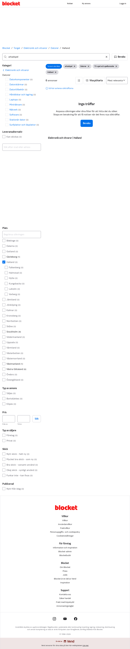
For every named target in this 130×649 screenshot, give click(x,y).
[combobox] (55, 56)
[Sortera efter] (117, 80)
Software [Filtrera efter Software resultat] (15, 114)
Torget (17, 48)
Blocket (6, 48)
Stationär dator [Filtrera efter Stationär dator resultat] (19, 119)
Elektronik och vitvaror (35, 48)
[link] (15, 70)
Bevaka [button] (86, 123)
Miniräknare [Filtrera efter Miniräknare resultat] (17, 104)
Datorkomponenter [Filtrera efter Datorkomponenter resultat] (21, 79)
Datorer (55, 48)
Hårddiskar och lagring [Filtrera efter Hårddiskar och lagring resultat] (22, 94)
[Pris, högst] (23, 418)
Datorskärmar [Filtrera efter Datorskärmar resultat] (18, 84)
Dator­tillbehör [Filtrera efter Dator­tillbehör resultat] (18, 89)
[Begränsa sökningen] (21, 234)
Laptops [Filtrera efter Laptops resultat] (15, 99)
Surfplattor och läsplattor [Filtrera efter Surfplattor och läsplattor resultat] (24, 124)
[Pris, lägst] (8, 418)
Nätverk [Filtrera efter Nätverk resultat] (15, 109)
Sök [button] (37, 418)
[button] (120, 56)
